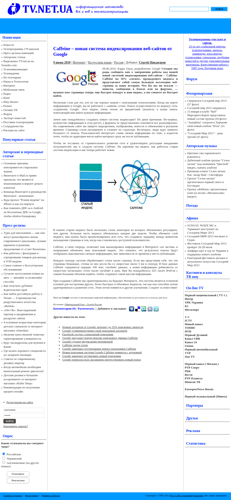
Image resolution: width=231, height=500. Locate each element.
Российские (13, 454)
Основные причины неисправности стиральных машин (21, 167)
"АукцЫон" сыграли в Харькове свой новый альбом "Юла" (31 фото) (207, 126)
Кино (6, 97)
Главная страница (12, 495)
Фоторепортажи (199, 93)
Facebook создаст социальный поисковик (87, 334)
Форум (7, 114)
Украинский (14, 458)
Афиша (192, 218)
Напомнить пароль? (15, 426)
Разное (7, 106)
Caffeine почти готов (75, 345)
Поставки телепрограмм (18, 122)
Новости (8, 45)
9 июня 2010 (61, 62)
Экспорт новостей (14, 118)
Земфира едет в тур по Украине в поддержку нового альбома (207, 252)
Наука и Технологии (15, 81)
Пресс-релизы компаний (18, 53)
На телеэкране (12, 77)
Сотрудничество (13, 126)
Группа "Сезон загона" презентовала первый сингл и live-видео (205, 182)
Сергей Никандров (152, 62)
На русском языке (100, 62)
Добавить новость (50, 495)
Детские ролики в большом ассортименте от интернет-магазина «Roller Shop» (21, 379)
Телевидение (11, 73)
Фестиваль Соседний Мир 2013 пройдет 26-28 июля (206, 245)
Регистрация (31, 495)
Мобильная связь (14, 89)
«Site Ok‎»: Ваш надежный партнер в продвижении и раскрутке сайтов (20, 314)
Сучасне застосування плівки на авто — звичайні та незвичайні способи (24, 277)
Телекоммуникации (15, 69)
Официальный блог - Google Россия (83, 304)
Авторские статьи (14, 57)
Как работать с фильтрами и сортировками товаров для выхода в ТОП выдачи (25, 257)
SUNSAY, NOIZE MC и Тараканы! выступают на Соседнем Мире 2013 (202, 229)
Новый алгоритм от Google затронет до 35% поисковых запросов (102, 327)
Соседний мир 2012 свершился (206, 108)
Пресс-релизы (14, 225)
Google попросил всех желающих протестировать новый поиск (101, 359)
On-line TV (195, 288)
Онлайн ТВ (10, 110)
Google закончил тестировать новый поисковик (91, 356)
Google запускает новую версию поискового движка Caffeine (100, 338)
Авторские (11, 152)
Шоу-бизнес (10, 101)
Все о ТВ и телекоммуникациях (186, 495)
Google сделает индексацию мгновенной (87, 341)
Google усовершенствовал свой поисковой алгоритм (94, 330)
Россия (118, 62)
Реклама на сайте (14, 130)
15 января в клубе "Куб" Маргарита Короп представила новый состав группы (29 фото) (206, 115)
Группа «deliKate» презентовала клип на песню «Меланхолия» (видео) (207, 193)
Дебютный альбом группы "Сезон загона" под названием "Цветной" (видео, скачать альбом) (208, 164)
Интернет (9, 85)
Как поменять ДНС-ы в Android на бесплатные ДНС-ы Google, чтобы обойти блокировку (23, 212)
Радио (7, 93)
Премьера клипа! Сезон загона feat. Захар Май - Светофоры (206, 172)
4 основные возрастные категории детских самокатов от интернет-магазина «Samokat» (25, 326)
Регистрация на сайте (20, 402)
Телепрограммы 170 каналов (21, 49)
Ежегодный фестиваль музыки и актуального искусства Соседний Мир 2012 (207, 261)
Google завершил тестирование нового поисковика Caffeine (99, 348)
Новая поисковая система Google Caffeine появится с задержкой (102, 352)
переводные (33, 152)
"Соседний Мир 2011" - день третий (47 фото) (205, 134)
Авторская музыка (201, 146)
